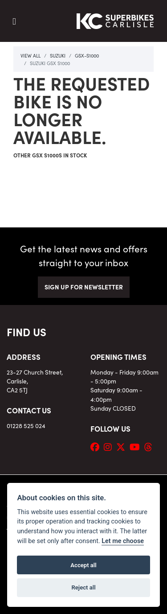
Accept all (83, 565)
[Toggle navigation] (14, 21)
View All (30, 55)
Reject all (83, 587)
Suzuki (57, 55)
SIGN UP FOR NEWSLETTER (84, 286)
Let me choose (123, 541)
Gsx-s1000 (87, 55)
